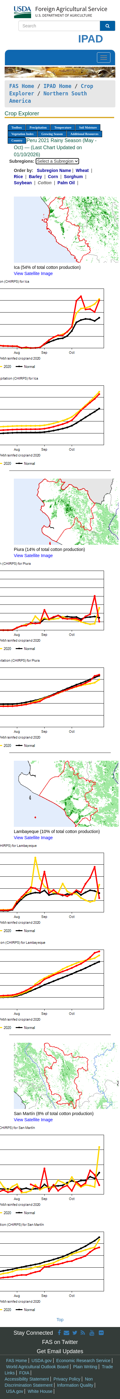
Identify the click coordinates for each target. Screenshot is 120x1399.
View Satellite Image (33, 273)
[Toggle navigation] (103, 57)
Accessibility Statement (27, 1379)
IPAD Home (57, 86)
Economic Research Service (83, 1360)
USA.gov (14, 1391)
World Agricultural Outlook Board (37, 1366)
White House (40, 1391)
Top (60, 1319)
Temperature (62, 127)
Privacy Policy (67, 1379)
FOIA (24, 1372)
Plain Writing (85, 1366)
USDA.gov (42, 1360)
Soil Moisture (88, 127)
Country (16, 140)
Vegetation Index (22, 134)
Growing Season (52, 134)
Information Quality (75, 1385)
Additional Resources (84, 134)
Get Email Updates (60, 1351)
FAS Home (21, 86)
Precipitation (38, 127)
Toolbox (16, 127)
